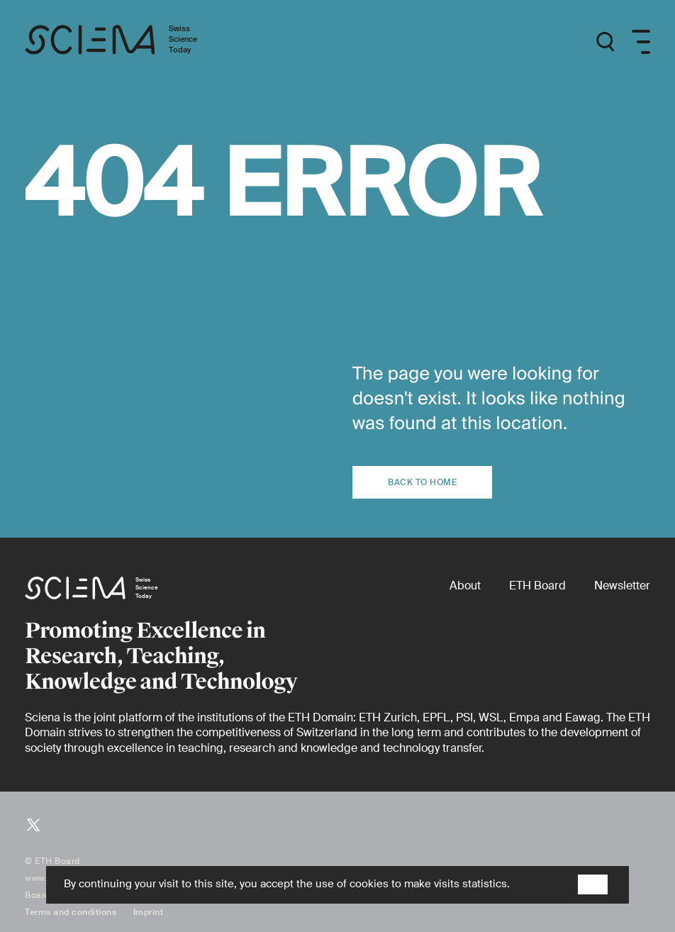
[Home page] (126, 42)
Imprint (148, 912)
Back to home (422, 482)
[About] (465, 585)
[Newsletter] (622, 585)
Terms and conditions (70, 912)
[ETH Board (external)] (537, 585)
